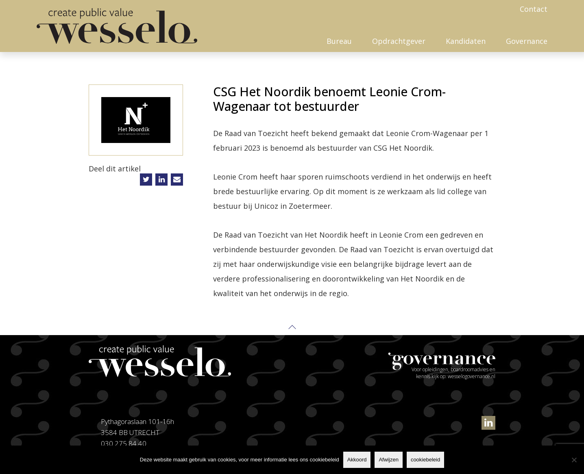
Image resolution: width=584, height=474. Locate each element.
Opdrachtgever (398, 41)
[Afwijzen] (574, 460)
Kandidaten (466, 41)
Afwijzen (388, 460)
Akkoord (357, 460)
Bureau (339, 41)
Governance (526, 41)
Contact (533, 9)
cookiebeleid (425, 460)
